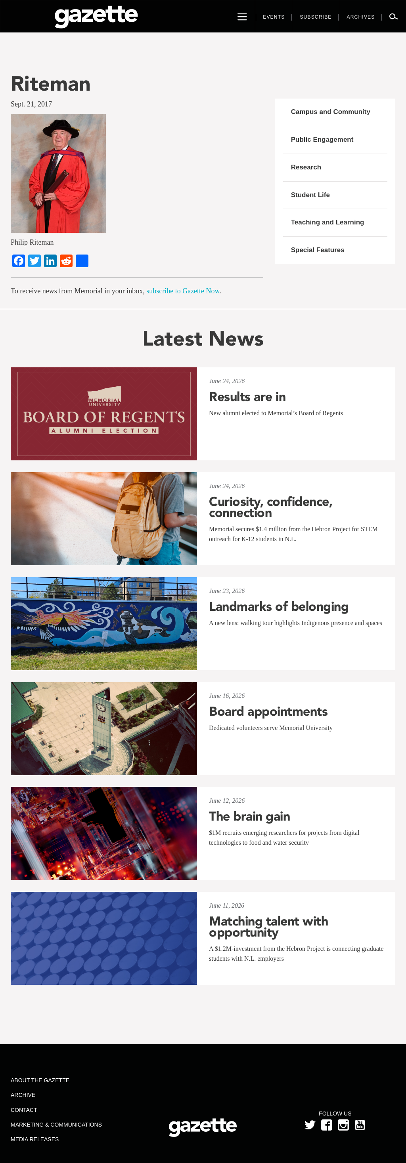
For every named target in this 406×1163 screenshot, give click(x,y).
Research (306, 167)
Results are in (247, 396)
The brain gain (249, 816)
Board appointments (268, 711)
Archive (23, 1095)
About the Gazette (40, 1080)
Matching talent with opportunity (268, 927)
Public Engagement (322, 139)
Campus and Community (330, 112)
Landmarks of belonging (279, 606)
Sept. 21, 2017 (31, 104)
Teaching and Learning (327, 222)
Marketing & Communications (56, 1124)
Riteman (51, 83)
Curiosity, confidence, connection (270, 507)
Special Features (318, 250)
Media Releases (35, 1139)
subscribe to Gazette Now (182, 291)
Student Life (310, 195)
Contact (24, 1110)
